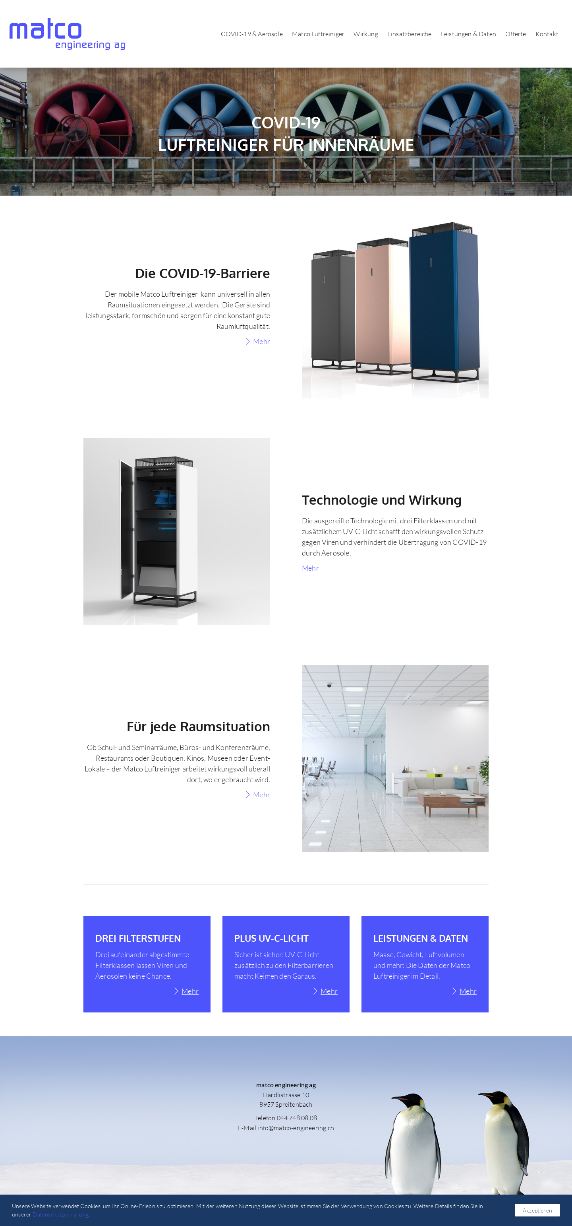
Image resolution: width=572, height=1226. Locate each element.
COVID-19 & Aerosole (249, 34)
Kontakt (544, 34)
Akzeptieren (537, 1210)
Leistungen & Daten (466, 34)
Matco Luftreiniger (316, 34)
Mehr (261, 341)
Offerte (513, 34)
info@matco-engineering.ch (295, 1128)
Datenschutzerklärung (60, 1214)
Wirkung (364, 34)
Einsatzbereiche (407, 34)
